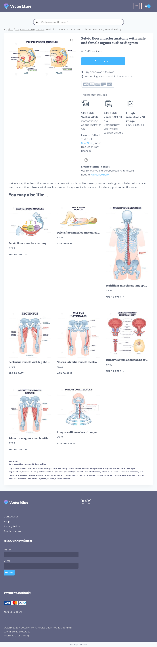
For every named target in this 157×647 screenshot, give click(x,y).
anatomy (32, 468)
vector (58, 478)
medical (13, 475)
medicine (22, 475)
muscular (58, 475)
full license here (99, 174)
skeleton (22, 478)
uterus (50, 478)
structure (32, 478)
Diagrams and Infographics (32, 464)
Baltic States (19, 631)
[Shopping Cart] (147, 6)
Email (7, 560)
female (25, 472)
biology (48, 468)
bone (71, 468)
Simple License (12, 531)
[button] (72, 40)
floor (33, 472)
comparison (96, 468)
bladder (57, 468)
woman (66, 478)
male (142, 472)
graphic (59, 472)
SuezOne (86, 143)
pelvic (75, 475)
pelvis (82, 475)
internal (105, 472)
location (134, 472)
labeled (125, 472)
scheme (13, 478)
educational (119, 468)
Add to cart (103, 61)
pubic (109, 475)
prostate (101, 475)
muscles (49, 475)
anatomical (20, 468)
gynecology (69, 472)
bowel (78, 468)
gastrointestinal (45, 472)
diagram (107, 468)
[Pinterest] (83, 501)
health (80, 472)
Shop (7, 521)
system (42, 478)
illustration (94, 472)
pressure (90, 475)
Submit (9, 572)
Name (7, 549)
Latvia (7, 631)
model (32, 475)
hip (86, 472)
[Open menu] (137, 6)
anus (40, 468)
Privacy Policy (12, 526)
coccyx (85, 468)
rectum (117, 475)
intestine (115, 472)
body (64, 468)
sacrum (140, 475)
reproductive (128, 475)
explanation (15, 472)
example (131, 468)
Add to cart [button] (18, 254)
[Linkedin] (88, 501)
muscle (39, 475)
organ (68, 475)
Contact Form (12, 516)
